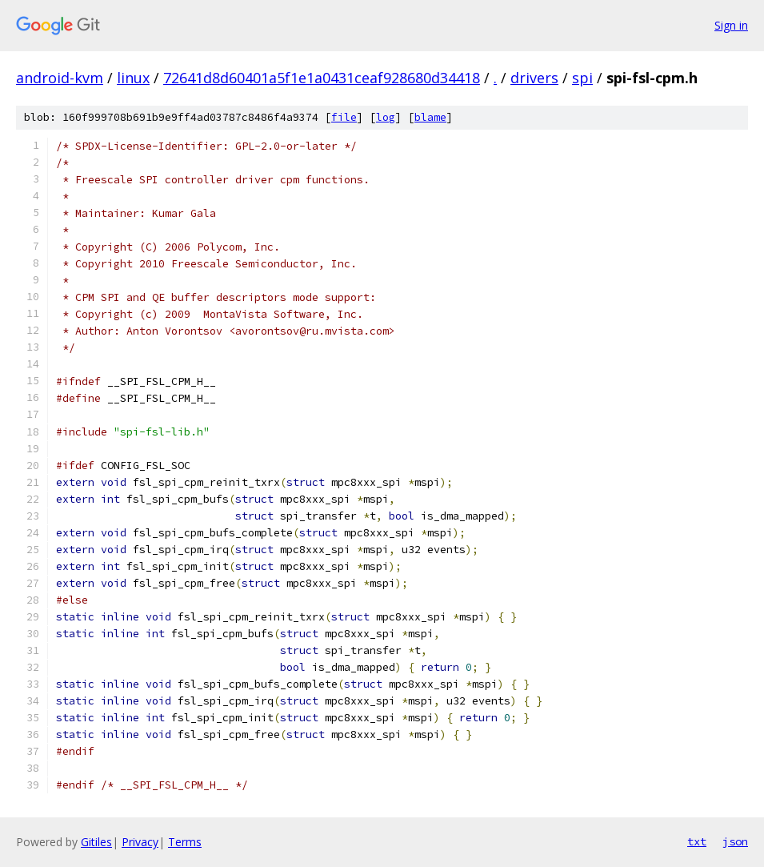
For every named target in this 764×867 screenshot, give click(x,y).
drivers (534, 77)
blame (430, 117)
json (735, 841)
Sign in (731, 25)
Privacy (140, 841)
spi (582, 77)
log (385, 117)
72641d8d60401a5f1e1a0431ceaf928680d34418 (321, 77)
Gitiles (96, 841)
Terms (185, 841)
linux (133, 77)
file (344, 117)
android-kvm (59, 77)
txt (696, 841)
